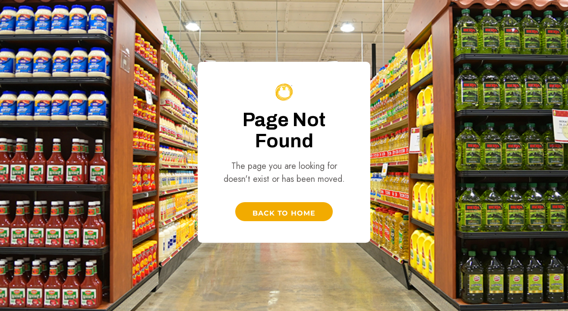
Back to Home (284, 213)
